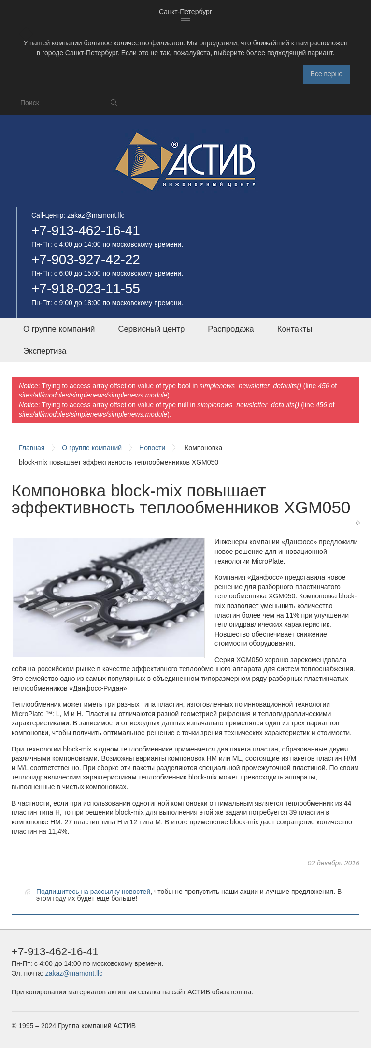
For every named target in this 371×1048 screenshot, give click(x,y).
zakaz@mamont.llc (95, 215)
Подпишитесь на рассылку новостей (93, 891)
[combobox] (185, 12)
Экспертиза (44, 350)
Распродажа (231, 329)
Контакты (294, 329)
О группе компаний (59, 329)
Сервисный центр (151, 329)
